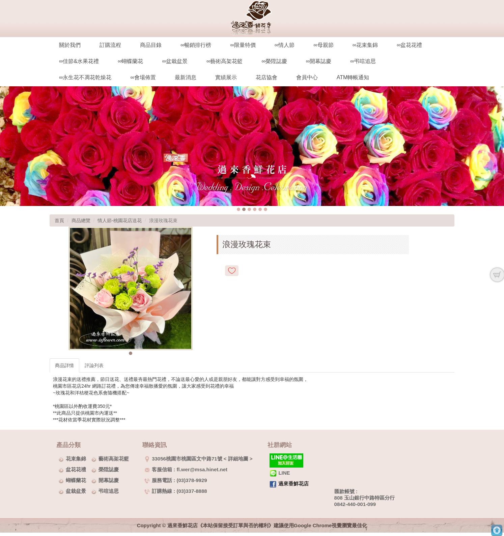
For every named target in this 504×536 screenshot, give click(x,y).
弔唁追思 (109, 491)
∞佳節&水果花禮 (79, 61)
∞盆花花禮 (409, 45)
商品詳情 (64, 365)
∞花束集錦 (365, 45)
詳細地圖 (238, 458)
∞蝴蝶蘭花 (130, 61)
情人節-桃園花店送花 (119, 220)
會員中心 (307, 77)
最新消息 (185, 77)
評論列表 (94, 365)
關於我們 (70, 45)
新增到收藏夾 (232, 270)
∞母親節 (323, 45)
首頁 (59, 220)
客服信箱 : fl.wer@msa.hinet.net (185, 469)
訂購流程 (110, 45)
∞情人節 (285, 45)
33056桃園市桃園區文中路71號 (183, 458)
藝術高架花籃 (114, 458)
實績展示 (226, 77)
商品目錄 (151, 45)
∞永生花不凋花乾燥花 (85, 77)
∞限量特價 (242, 45)
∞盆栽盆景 (174, 61)
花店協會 (266, 77)
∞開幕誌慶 (318, 61)
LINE (280, 473)
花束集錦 (76, 458)
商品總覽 (81, 220)
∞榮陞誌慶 (274, 61)
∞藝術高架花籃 (224, 61)
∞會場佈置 (143, 77)
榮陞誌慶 (109, 469)
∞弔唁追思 (362, 61)
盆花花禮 (76, 469)
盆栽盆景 (76, 491)
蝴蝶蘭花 (76, 480)
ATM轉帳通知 (353, 77)
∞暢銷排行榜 (195, 45)
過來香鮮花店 (293, 483)
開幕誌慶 (109, 480)
